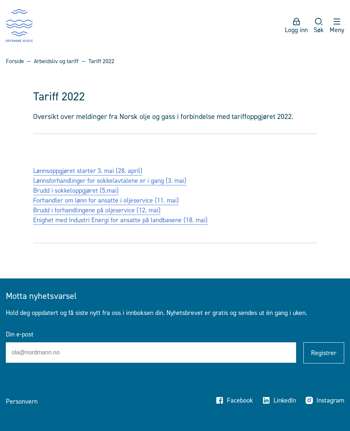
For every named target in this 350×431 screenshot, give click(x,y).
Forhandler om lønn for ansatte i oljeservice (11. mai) (106, 200)
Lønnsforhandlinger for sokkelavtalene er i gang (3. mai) (109, 180)
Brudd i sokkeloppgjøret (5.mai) (76, 190)
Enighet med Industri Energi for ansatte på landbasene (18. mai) (120, 220)
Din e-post (20, 334)
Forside (15, 61)
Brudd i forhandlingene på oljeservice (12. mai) (97, 210)
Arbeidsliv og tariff (56, 61)
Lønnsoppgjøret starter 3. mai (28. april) (87, 170)
